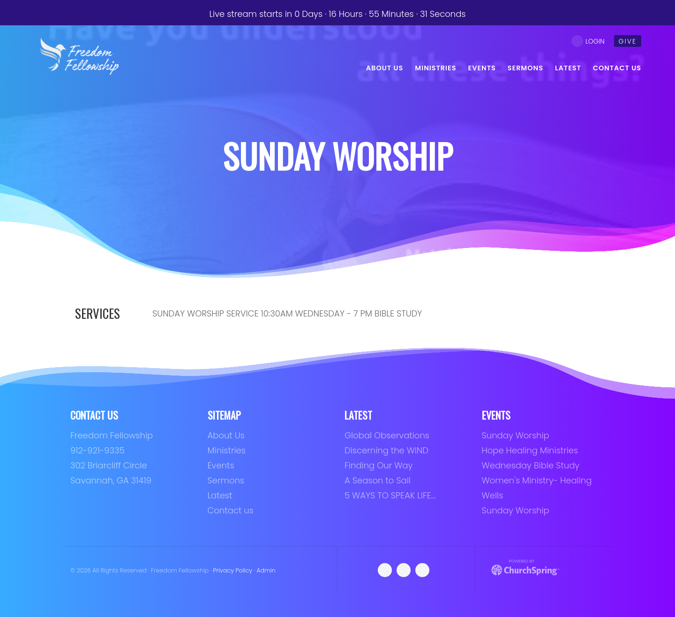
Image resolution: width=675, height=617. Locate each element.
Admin (265, 570)
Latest (220, 495)
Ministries (227, 450)
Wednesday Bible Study (531, 465)
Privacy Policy (233, 570)
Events (221, 465)
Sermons (226, 480)
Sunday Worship (515, 435)
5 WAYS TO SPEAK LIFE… (390, 495)
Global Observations (387, 435)
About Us (226, 435)
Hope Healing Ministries (530, 450)
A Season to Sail (378, 480)
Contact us (231, 510)
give (628, 41)
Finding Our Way (378, 465)
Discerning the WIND (386, 450)
